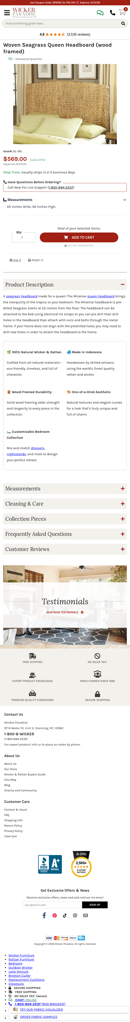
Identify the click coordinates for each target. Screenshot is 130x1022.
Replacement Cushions (26, 980)
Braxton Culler (19, 976)
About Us (10, 764)
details (41, 996)
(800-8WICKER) (37, 1004)
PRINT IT (35, 260)
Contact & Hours (15, 809)
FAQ (6, 815)
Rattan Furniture (21, 959)
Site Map (10, 780)
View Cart (10, 836)
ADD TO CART (79, 237)
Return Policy (13, 825)
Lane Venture (19, 972)
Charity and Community (20, 790)
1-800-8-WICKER (19, 734)
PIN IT (12, 260)
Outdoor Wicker (21, 967)
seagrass (13, 296)
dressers (37, 448)
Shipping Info (13, 820)
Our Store (10, 769)
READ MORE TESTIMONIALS (65, 612)
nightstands (16, 454)
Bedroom (16, 963)
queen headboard (100, 296)
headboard (29, 296)
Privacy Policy (13, 831)
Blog (7, 785)
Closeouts (16, 984)
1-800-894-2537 (61, 187)
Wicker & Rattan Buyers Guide (25, 774)
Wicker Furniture (21, 955)
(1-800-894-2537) (16, 739)
